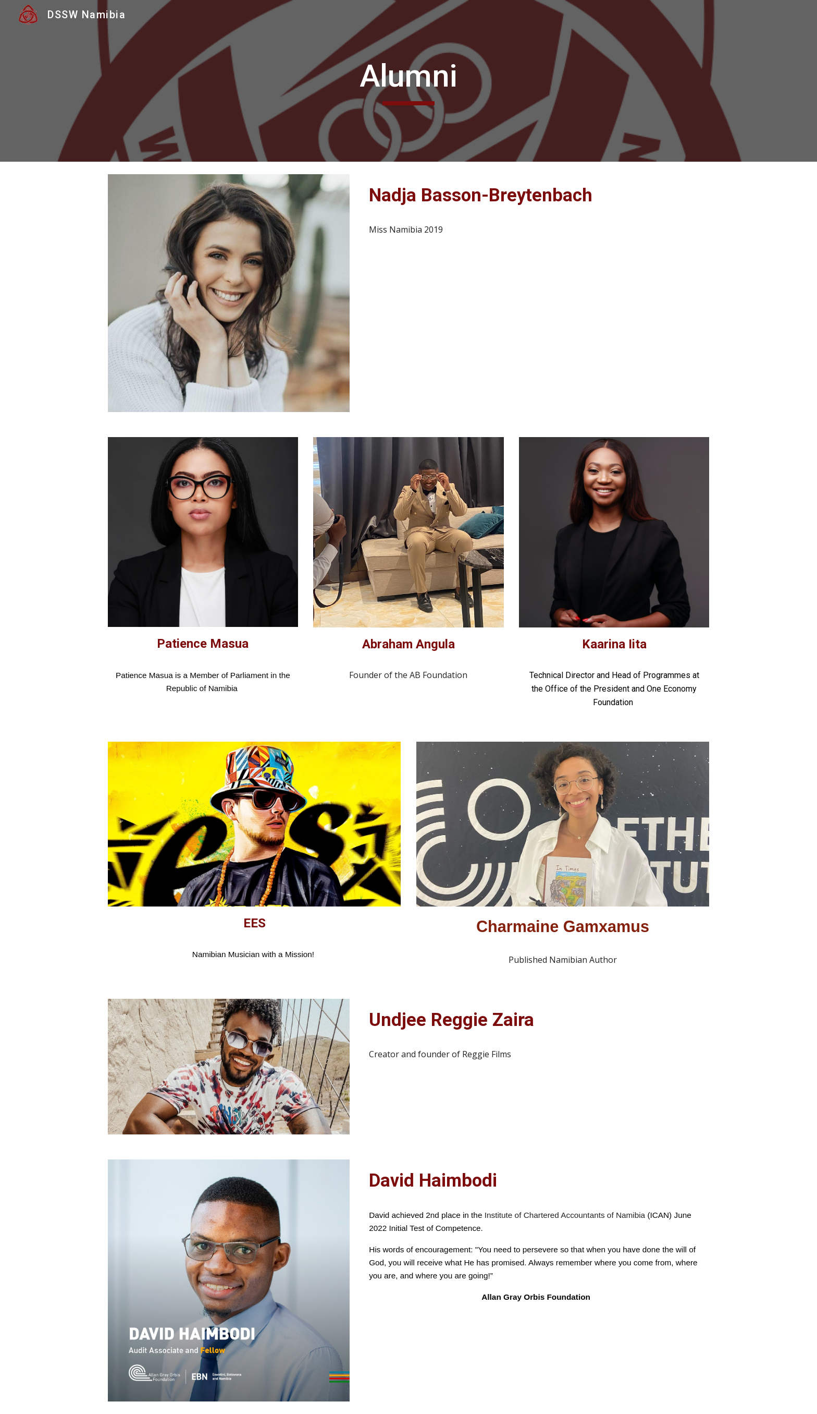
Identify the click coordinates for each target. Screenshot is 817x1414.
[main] (408, 81)
